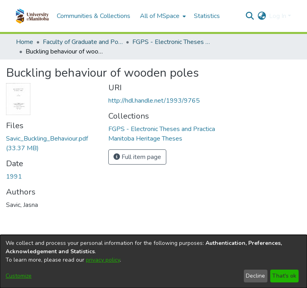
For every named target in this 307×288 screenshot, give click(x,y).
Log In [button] (278, 16)
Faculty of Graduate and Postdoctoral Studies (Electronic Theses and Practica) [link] (83, 42)
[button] (32, 16)
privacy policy (103, 260)
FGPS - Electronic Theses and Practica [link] (172, 42)
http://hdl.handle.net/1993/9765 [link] (154, 100)
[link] (161, 129)
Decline (255, 276)
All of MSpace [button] (159, 16)
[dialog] (153, 261)
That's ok (284, 276)
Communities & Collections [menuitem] (93, 16)
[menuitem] (162, 16)
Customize (19, 276)
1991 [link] (14, 176)
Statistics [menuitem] (207, 16)
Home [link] (24, 42)
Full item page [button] (137, 157)
